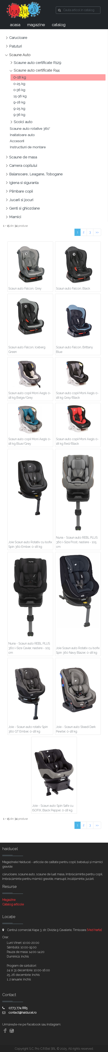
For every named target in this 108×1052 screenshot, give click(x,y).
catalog (59, 24)
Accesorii (17, 141)
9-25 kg (19, 108)
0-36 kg (19, 90)
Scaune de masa (23, 157)
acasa (15, 24)
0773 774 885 (15, 1008)
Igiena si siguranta (23, 183)
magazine (36, 24)
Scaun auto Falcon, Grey (25, 288)
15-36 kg (19, 96)
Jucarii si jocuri (21, 200)
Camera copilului (23, 165)
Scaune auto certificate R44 (36, 70)
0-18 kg (19, 77)
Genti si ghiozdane (24, 208)
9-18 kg (19, 102)
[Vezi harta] (94, 930)
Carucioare (18, 37)
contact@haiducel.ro (19, 1012)
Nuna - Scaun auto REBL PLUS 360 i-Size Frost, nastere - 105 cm (77, 542)
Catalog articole (13, 904)
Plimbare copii (21, 191)
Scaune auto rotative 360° (30, 129)
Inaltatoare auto (22, 135)
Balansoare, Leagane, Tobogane (36, 174)
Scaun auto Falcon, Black (73, 288)
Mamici (15, 217)
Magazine (8, 900)
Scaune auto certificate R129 (37, 63)
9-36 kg (19, 115)
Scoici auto (23, 122)
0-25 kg (19, 84)
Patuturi (15, 46)
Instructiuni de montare (28, 147)
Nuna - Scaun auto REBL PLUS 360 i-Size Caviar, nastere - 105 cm (29, 648)
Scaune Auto (19, 55)
